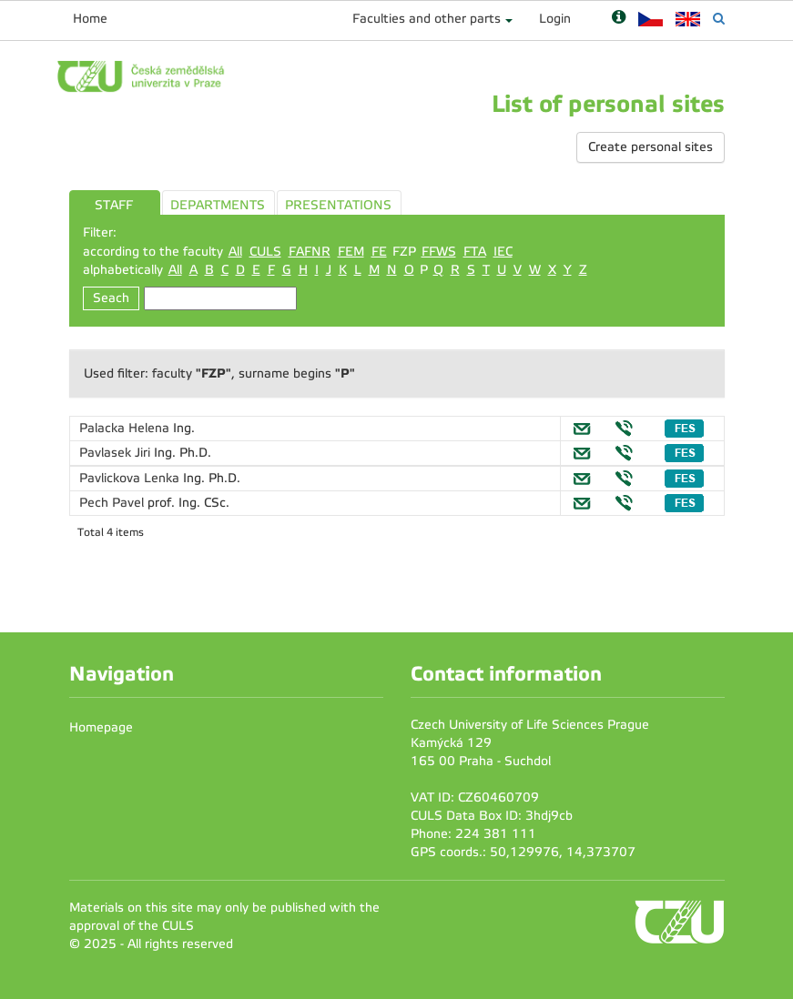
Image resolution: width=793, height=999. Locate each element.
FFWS (439, 251)
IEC (503, 251)
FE (379, 251)
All (235, 251)
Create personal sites (650, 147)
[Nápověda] (618, 18)
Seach (111, 298)
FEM (351, 251)
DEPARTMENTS (217, 205)
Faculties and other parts (426, 18)
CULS (265, 251)
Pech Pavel (113, 503)
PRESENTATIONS (338, 205)
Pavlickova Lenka (131, 478)
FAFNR (309, 251)
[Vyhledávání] (719, 18)
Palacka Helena (126, 428)
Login (555, 18)
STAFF (114, 205)
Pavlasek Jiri (116, 452)
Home (90, 18)
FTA (474, 251)
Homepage (101, 727)
